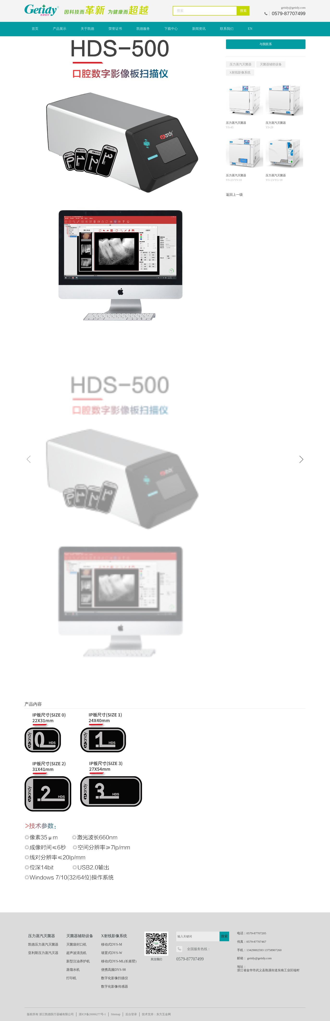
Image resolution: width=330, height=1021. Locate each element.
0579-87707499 (190, 959)
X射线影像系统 (240, 72)
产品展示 (59, 29)
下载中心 (171, 29)
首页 (35, 29)
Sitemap (115, 1014)
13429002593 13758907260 (263, 950)
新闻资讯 (199, 29)
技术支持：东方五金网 (156, 1014)
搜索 (243, 10)
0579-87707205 (256, 933)
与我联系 (265, 44)
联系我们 (226, 29)
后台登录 (131, 1014)
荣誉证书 (115, 29)
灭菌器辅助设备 (271, 64)
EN (250, 29)
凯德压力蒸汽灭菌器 (43, 944)
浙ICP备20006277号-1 (92, 1014)
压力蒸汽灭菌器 (240, 64)
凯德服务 (143, 29)
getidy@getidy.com (293, 7)
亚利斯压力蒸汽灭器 (43, 953)
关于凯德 (87, 29)
